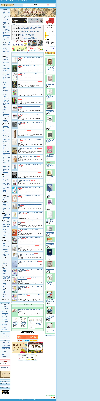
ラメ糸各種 (5, 94)
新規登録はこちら (4, 367)
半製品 (3, 174)
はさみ (4, 145)
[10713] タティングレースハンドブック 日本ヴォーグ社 (28, 261)
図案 (2, 239)
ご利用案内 (27, 5)
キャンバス (4, 47)
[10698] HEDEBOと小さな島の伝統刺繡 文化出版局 (50, 111)
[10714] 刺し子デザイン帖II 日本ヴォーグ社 (26, 254)
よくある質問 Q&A (5, 381)
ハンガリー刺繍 (6, 226)
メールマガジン (49, 335)
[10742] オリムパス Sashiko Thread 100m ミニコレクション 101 (29, 114)
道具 (4, 147)
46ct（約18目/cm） (5, 329)
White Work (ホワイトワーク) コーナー (26, 30)
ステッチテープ (4, 56)
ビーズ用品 (4, 195)
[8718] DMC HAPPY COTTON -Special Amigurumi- (50, 244)
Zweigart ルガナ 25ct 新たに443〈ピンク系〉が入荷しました (30, 27)
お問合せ (32, 5)
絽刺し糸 (4, 270)
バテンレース (5, 126)
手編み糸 (4, 96)
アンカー (4, 67)
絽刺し (3, 267)
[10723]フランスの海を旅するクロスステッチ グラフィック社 (29, 187)
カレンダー (5, 211)
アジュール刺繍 (6, 37)
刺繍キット (4, 220)
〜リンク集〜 (3, 389)
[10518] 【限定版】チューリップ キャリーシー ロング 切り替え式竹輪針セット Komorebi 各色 (50, 284)
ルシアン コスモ (6, 68)
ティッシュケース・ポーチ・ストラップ (6, 180)
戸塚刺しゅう (4, 354)
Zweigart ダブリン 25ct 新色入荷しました (26, 35)
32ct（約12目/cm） (5, 322)
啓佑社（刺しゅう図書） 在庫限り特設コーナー (27, 34)
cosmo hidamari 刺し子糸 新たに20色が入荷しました (28, 38)
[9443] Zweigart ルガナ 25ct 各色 (15, 323)
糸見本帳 (4, 252)
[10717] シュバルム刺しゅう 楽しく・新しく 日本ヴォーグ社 (29, 229)
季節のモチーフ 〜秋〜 (6, 345)
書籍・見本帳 (4, 240)
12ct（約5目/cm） (5, 305)
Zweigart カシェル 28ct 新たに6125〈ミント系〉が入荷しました (30, 25)
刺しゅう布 (4, 11)
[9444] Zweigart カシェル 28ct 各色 (31, 325)
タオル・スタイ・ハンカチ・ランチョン (6, 184)
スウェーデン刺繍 (6, 224)
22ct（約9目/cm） (5, 316)
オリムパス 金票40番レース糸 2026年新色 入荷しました (29, 31)
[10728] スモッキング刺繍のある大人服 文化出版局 (27, 156)
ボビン (4, 258)
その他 (4, 235)
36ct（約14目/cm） (5, 324)
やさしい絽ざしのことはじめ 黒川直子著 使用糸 (6, 277)
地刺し (4, 231)
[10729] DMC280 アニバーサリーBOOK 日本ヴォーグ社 (28, 148)
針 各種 (4, 135)
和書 (4, 243)
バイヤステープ (6, 132)
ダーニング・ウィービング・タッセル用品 (6, 161)
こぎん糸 (4, 84)
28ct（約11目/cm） (5, 319)
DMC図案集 (5, 249)
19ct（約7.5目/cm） (5, 313)
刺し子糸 (4, 82)
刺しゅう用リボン (5, 118)
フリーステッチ (4, 335)
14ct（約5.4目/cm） (5, 306)
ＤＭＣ (4, 65)
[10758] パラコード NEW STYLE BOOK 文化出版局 (29, 73)
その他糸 (4, 271)
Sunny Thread (5, 88)
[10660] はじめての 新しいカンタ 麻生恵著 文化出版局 (50, 96)
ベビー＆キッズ (4, 351)
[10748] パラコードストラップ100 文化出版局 (28, 82)
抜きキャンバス (6, 51)
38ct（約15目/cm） (5, 326)
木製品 (4, 190)
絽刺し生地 (5, 268)
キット (4, 291)
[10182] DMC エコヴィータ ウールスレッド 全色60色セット (50, 269)
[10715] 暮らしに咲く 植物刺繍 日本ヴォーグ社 (26, 246)
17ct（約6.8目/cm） (5, 309)
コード (4, 283)
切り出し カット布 (6, 42)
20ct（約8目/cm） (5, 314)
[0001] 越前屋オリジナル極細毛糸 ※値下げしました (50, 233)
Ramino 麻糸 (5, 90)
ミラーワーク (4, 193)
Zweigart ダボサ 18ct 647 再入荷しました (26, 37)
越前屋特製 (5, 107)
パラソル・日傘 (6, 178)
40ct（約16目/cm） (5, 327)
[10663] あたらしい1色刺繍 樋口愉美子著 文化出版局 (50, 140)
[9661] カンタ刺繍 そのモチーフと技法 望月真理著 (50, 84)
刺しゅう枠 (5, 141)
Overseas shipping (4, 383)
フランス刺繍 (5, 19)
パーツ (4, 284)
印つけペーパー (6, 151)
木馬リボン (5, 120)
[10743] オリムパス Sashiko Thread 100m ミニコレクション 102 (29, 106)
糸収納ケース (5, 172)
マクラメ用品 (4, 288)
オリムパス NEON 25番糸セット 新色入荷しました (28, 28)
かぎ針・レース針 (6, 139)
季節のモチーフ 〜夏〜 (6, 343)
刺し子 (4, 229)
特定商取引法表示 (4, 387)
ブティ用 (4, 39)
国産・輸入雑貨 (4, 201)
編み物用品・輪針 (6, 155)
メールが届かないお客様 (5, 385)
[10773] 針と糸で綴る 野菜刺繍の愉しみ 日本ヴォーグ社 (28, 65)
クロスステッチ (6, 15)
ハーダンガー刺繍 (6, 223)
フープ (4, 204)
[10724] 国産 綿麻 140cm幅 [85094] (24, 180)
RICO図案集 (5, 251)
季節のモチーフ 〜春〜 (6, 342)
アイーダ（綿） (6, 57)
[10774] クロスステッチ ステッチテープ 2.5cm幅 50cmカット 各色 (30, 57)
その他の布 (5, 41)
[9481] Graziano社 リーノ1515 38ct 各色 (23, 323)
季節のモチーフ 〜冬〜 (6, 347)
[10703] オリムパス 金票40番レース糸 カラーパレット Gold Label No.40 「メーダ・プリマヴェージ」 (50, 125)
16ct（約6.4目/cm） (5, 308)
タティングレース (5, 265)
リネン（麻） (5, 59)
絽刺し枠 (4, 273)
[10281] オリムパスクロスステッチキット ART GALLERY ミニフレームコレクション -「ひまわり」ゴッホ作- (50, 68)
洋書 (4, 245)
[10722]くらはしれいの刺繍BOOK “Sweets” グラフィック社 (29, 195)
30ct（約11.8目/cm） (5, 321)
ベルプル (3, 353)
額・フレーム (5, 202)
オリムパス (5, 70)
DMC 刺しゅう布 (6, 29)
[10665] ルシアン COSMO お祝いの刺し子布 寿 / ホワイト (50, 220)
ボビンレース (4, 257)
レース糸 (3, 106)
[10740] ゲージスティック (22, 130)
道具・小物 (5, 263)
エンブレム (5, 191)
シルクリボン (5, 121)
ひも (4, 289)
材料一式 (3, 213)
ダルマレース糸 (6, 116)
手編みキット (4, 237)
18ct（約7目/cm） (5, 311)
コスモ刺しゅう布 (6, 30)
